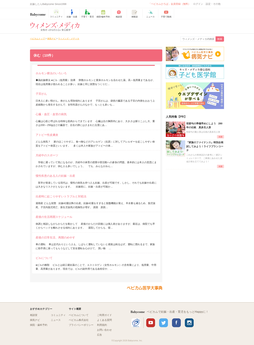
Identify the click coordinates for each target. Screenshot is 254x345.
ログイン (198, 3)
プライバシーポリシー (81, 324)
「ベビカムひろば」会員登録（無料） (169, 3)
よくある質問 (104, 320)
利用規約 (102, 324)
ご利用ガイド (104, 315)
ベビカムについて (79, 315)
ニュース (56, 320)
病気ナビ (35, 320)
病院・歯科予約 (38, 324)
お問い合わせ (104, 329)
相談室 (33, 315)
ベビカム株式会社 (79, 320)
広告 (99, 334)
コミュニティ (58, 315)
